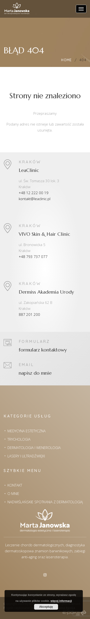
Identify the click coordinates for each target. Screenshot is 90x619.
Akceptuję (46, 606)
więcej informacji (61, 600)
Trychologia (18, 439)
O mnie (13, 493)
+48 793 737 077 (33, 256)
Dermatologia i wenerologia (34, 447)
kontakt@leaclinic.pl (34, 198)
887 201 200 (29, 314)
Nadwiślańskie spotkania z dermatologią (45, 501)
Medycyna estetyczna (26, 430)
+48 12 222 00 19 (33, 192)
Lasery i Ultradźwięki (26, 456)
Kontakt (14, 485)
